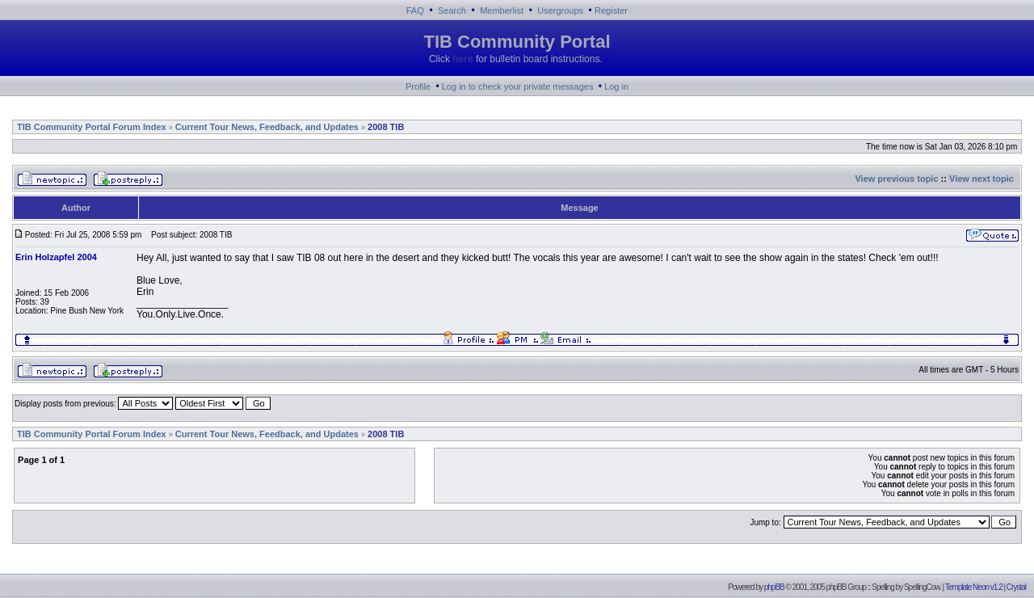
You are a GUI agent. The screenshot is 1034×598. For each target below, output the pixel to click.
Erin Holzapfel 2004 (56, 257)
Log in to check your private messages (518, 86)
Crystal (1016, 587)
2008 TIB (386, 127)
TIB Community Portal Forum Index (91, 127)
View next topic (981, 178)
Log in (616, 86)
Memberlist (501, 10)
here (462, 59)
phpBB (774, 587)
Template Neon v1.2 (973, 587)
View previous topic (896, 178)
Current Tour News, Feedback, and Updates (267, 127)
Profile (418, 86)
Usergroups (560, 10)
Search (452, 10)
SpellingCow (921, 587)
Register (611, 10)
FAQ (415, 10)
